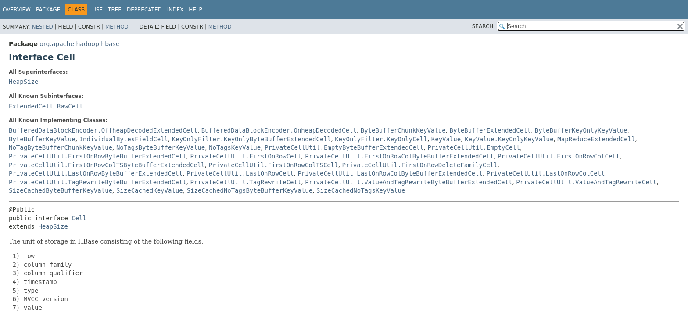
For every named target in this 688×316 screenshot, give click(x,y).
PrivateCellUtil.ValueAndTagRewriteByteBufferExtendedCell (408, 182)
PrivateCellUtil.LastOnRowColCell (546, 173)
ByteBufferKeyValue (42, 139)
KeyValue (446, 139)
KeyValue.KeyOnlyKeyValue (509, 139)
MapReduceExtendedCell (596, 139)
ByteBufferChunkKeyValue (403, 130)
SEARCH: (483, 26)
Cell (79, 218)
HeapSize (23, 81)
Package (48, 10)
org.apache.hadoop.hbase (79, 43)
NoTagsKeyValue (235, 147)
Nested (42, 27)
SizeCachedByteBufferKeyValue (60, 190)
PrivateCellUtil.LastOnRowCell (240, 173)
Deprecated (144, 10)
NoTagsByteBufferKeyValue (160, 147)
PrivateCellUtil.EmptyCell (473, 147)
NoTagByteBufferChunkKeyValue (60, 147)
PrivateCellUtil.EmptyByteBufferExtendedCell (344, 147)
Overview (17, 10)
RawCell (70, 106)
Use (97, 10)
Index (175, 10)
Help (195, 10)
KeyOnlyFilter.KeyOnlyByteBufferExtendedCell (251, 139)
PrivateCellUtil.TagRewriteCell (245, 182)
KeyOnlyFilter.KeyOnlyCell (381, 139)
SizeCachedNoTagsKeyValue (360, 190)
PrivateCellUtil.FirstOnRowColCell (559, 156)
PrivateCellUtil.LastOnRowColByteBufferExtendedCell (389, 173)
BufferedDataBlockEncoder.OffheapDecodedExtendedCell (103, 130)
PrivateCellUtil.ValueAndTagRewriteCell (586, 182)
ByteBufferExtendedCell (489, 130)
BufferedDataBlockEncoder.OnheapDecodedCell (279, 130)
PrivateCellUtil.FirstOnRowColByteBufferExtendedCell (399, 156)
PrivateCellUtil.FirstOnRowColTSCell (273, 165)
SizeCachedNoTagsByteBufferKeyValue (250, 190)
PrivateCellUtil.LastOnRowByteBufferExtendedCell (96, 173)
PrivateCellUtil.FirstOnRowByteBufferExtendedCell (97, 156)
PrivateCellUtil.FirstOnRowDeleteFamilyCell (420, 165)
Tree (115, 10)
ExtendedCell (31, 106)
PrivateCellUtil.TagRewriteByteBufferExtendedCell (97, 182)
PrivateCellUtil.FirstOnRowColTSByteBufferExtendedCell (107, 165)
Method (117, 27)
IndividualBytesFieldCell (123, 139)
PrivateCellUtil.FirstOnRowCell (245, 156)
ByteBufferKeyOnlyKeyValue (581, 130)
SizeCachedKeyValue (149, 190)
